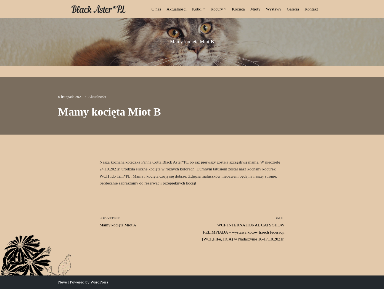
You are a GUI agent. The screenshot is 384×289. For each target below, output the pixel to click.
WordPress (99, 282)
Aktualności (176, 9)
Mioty (255, 9)
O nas (156, 9)
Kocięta (238, 9)
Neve (62, 282)
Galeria (293, 9)
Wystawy (273, 9)
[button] (204, 9)
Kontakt (311, 9)
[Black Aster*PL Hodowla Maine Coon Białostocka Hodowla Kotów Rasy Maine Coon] (98, 9)
